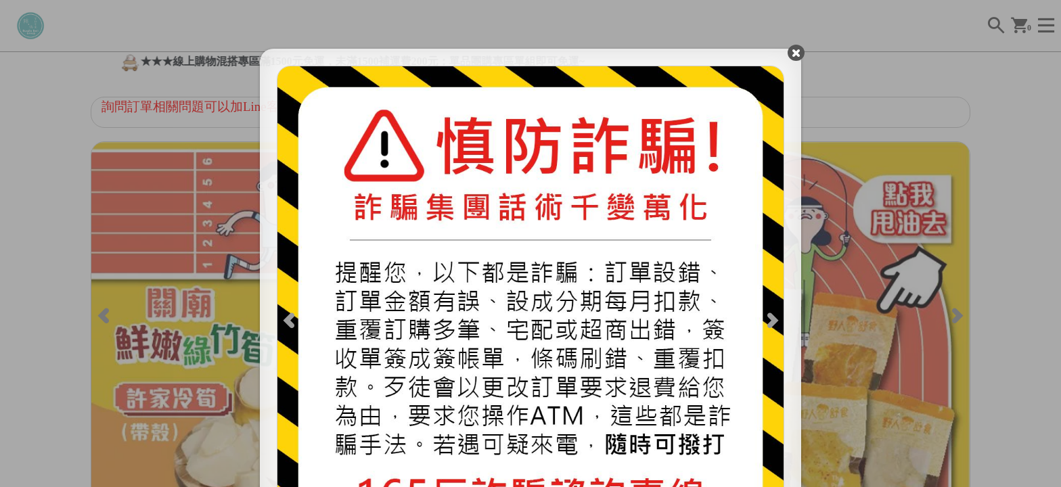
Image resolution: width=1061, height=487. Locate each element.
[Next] (771, 319)
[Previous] (290, 319)
